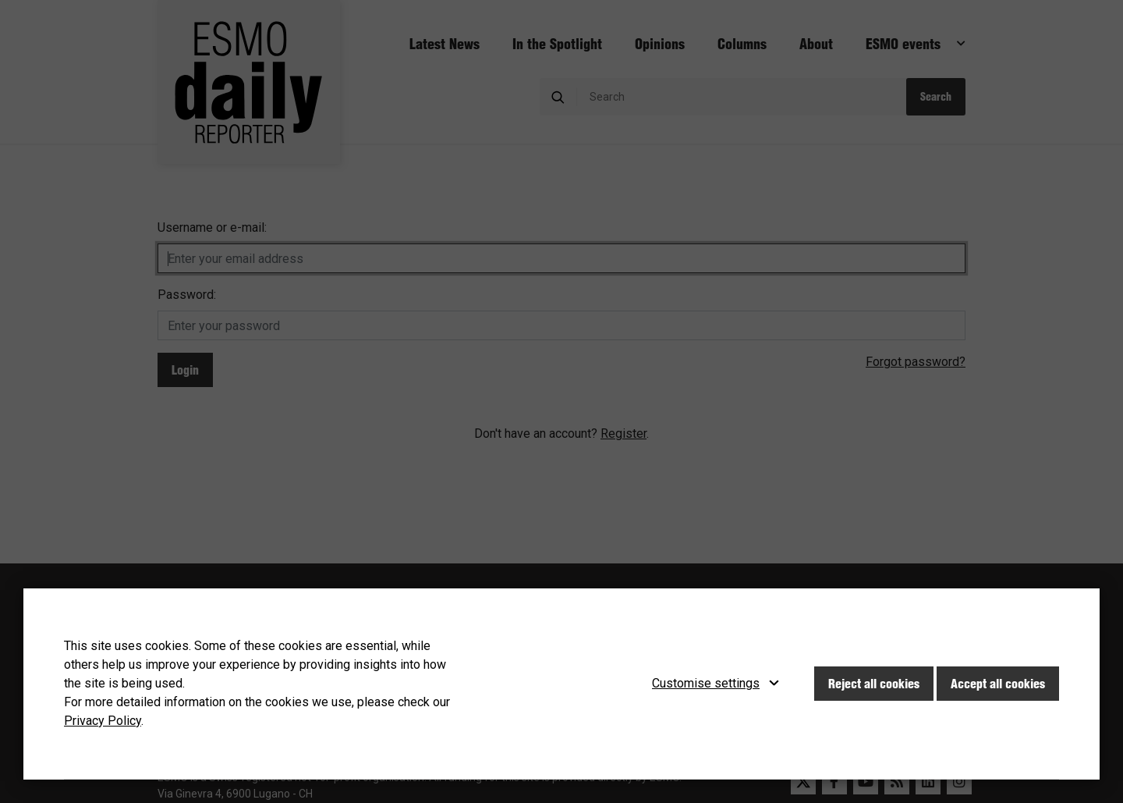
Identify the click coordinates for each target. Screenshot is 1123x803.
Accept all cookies (998, 683)
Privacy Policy (102, 720)
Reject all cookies (873, 683)
